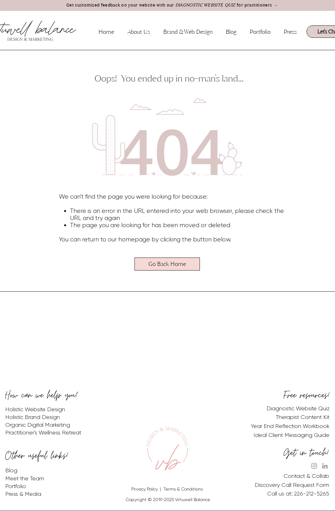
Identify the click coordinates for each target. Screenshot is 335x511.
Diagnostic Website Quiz (298, 408)
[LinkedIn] (325, 466)
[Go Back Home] (167, 264)
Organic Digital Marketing (37, 425)
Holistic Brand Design (32, 417)
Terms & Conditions (183, 489)
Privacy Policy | (147, 489)
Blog (11, 470)
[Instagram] (314, 466)
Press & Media (23, 494)
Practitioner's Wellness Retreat (43, 433)
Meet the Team (24, 478)
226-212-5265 (311, 494)
